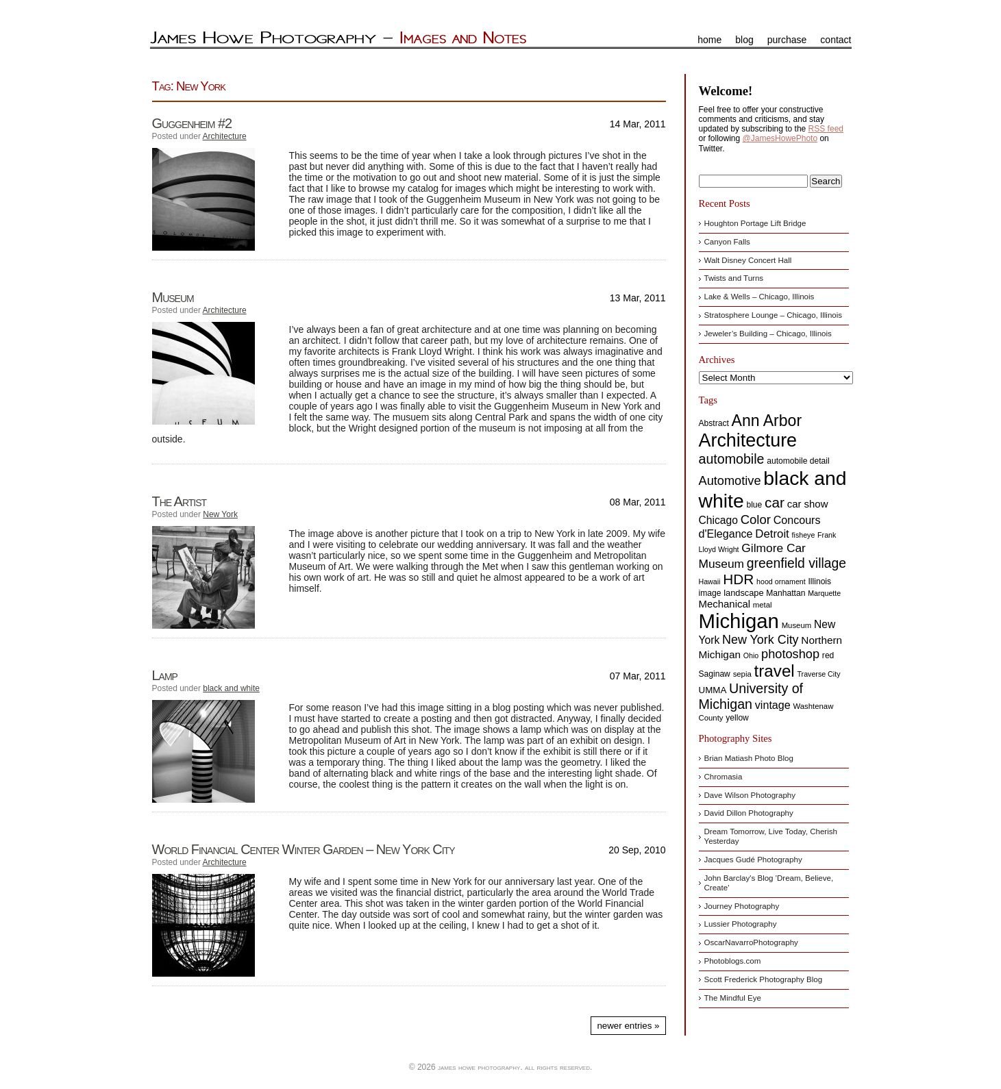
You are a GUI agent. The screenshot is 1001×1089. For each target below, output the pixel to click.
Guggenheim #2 (192, 123)
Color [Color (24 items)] (756, 519)
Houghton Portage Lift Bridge (755, 223)
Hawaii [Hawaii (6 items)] (710, 581)
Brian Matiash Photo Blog (748, 758)
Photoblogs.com (732, 961)
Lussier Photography (740, 924)
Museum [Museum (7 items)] (797, 625)
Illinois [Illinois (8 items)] (820, 581)
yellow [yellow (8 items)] (737, 718)
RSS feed (825, 129)
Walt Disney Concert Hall (748, 260)
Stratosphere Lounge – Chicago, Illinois (773, 315)
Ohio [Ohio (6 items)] (751, 655)
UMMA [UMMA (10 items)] (713, 690)
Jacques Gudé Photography (753, 859)
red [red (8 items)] (828, 655)
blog (744, 39)
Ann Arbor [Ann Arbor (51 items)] (767, 420)
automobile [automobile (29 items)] (732, 458)
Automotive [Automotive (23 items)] (730, 481)
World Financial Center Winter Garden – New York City (303, 849)
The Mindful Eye (732, 998)
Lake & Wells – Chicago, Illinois (759, 296)
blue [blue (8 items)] (754, 505)
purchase (787, 39)
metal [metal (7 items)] (762, 605)
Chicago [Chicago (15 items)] (718, 520)
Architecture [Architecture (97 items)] (748, 440)
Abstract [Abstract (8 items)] (714, 423)
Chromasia (723, 777)
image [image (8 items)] (710, 593)
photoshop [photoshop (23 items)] (790, 654)
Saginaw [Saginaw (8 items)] (714, 674)
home (709, 39)
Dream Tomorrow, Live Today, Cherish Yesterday (770, 836)
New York (220, 514)
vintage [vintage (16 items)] (773, 705)
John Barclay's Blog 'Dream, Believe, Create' (769, 883)
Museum (173, 297)
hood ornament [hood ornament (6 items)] (781, 581)
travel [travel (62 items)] (774, 671)
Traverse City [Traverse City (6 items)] (819, 674)
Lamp (164, 675)
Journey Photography (742, 906)
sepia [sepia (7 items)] (742, 674)
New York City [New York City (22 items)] (760, 640)
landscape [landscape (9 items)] (743, 593)
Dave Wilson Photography (750, 795)
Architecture (225, 136)
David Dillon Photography (748, 813)
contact (835, 39)
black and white (231, 688)
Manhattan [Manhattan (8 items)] (785, 593)
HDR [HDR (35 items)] (738, 579)
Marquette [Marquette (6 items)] (824, 593)
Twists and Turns (734, 278)
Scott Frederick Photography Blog (763, 979)
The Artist (179, 501)
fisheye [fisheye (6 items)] (803, 535)
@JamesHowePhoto (780, 138)
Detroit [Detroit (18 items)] (772, 533)
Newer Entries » (628, 1026)
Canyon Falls (727, 242)
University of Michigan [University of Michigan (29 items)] (751, 696)
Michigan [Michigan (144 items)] (739, 621)
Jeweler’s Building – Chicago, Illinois (768, 333)
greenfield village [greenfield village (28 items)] (796, 563)
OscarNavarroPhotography (751, 942)
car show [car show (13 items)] (807, 504)
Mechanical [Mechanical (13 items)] (725, 604)
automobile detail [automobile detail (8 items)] (798, 461)
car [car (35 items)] (774, 502)
